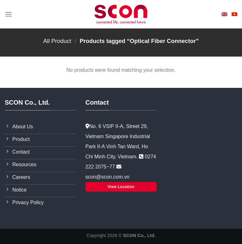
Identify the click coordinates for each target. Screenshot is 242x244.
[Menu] (8, 14)
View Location (120, 187)
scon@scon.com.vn (107, 177)
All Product (57, 41)
